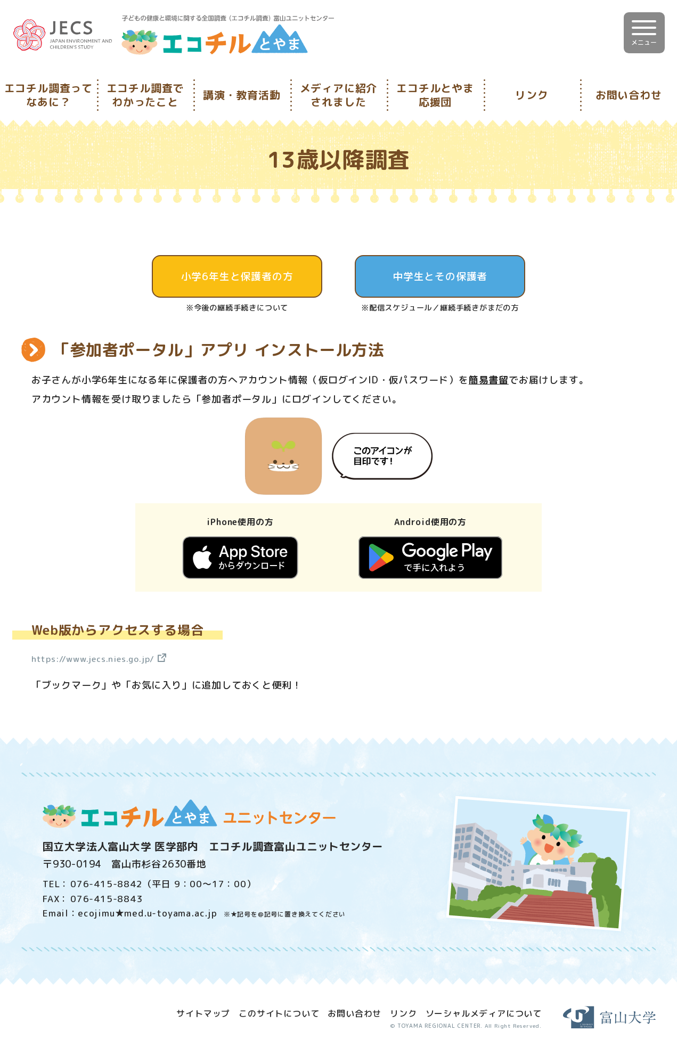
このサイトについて (279, 1012)
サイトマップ (203, 1012)
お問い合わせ (629, 94)
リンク (531, 94)
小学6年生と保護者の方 (237, 276)
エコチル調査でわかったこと (145, 94)
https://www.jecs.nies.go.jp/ (103, 658)
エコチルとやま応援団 (435, 94)
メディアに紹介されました (339, 94)
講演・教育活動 (242, 94)
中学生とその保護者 (439, 276)
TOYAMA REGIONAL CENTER (434, 1025)
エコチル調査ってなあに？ (48, 94)
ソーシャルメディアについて (484, 1012)
